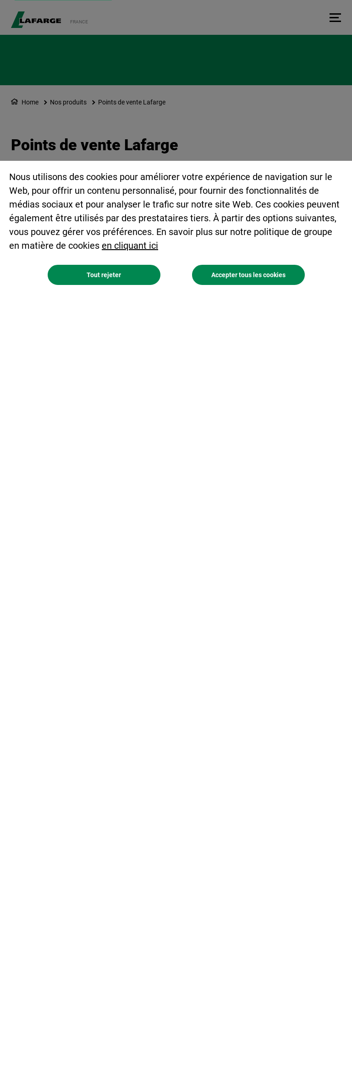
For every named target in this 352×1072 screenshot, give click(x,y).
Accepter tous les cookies (248, 275)
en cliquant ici (130, 245)
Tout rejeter (104, 275)
